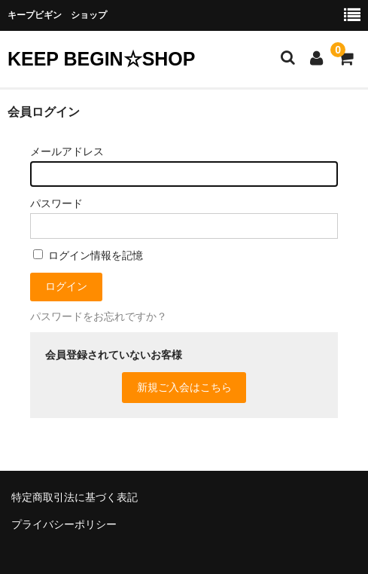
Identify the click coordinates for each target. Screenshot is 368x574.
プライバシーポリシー (64, 524)
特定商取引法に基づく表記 (74, 497)
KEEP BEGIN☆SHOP (101, 58)
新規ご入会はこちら (184, 387)
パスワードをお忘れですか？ (98, 316)
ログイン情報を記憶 (88, 255)
